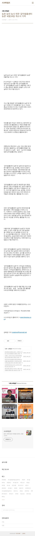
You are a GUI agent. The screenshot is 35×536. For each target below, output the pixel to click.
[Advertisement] (17, 52)
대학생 (27, 491)
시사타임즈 (6, 3)
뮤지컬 (29, 494)
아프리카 (21, 485)
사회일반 (10, 348)
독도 (4, 496)
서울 (29, 480)
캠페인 (9, 482)
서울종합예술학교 (7, 491)
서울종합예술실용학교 (14, 480)
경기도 (16, 491)
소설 (9, 485)
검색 (31, 510)
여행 (4, 485)
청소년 (22, 482)
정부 (24, 480)
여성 (4, 482)
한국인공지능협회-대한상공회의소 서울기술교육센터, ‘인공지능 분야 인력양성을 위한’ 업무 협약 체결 (13, 361)
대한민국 (28, 488)
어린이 (11, 494)
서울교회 (16, 482)
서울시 (10, 488)
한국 (27, 485)
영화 (16, 488)
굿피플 (14, 485)
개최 (17, 494)
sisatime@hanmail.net (19, 332)
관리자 (23, 533)
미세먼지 (5, 494)
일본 (28, 482)
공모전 (22, 494)
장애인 (4, 488)
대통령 (4, 480)
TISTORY (18, 533)
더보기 (3, 499)
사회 (6, 348)
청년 (22, 491)
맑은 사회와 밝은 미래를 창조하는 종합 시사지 (13, 434)
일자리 (21, 488)
